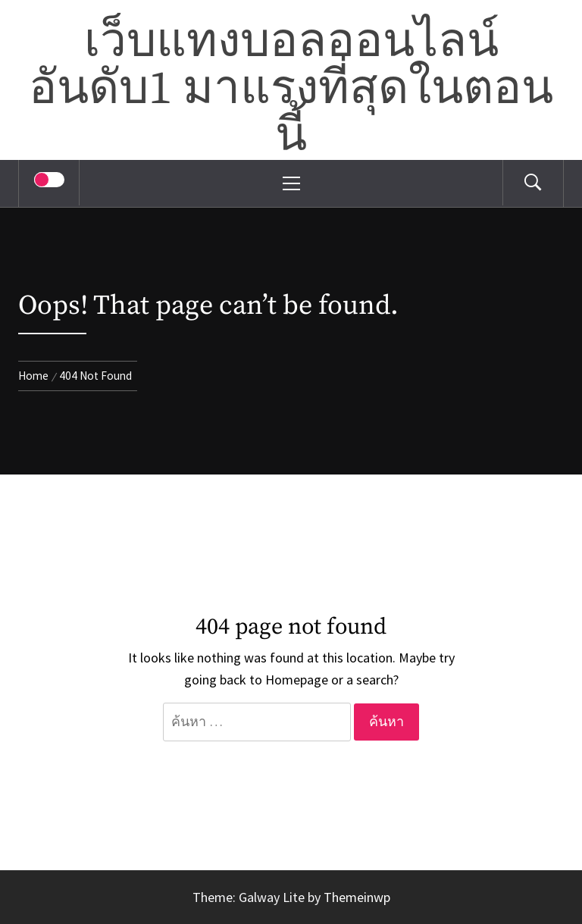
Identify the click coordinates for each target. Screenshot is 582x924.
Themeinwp (357, 897)
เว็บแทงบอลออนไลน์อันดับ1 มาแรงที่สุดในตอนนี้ (291, 89)
